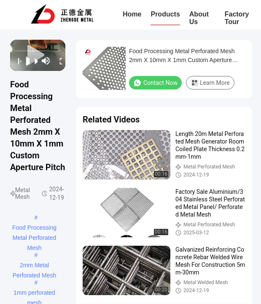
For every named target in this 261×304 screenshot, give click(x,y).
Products (165, 14)
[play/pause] (25, 60)
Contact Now (155, 83)
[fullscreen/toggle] (58, 60)
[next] (34, 60)
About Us (199, 18)
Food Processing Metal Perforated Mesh (34, 228)
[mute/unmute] (46, 60)
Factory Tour (237, 18)
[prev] (17, 60)
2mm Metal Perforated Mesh (35, 266)
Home (132, 14)
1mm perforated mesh (34, 293)
